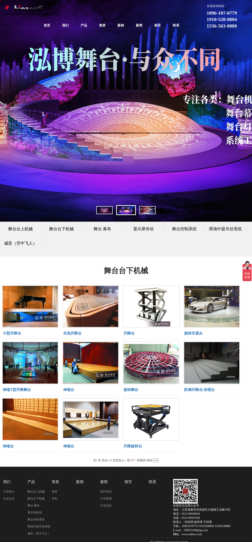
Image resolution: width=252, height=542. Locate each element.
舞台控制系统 (36, 519)
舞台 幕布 (33, 505)
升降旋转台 (133, 446)
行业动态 (106, 505)
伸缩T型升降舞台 (17, 390)
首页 (47, 25)
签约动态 (106, 491)
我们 (65, 25)
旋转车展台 (193, 333)
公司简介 (9, 491)
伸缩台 (68, 390)
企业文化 (9, 498)
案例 (120, 25)
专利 (54, 498)
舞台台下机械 (36, 498)
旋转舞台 (131, 390)
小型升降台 (12, 333)
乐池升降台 (72, 333)
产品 (84, 25)
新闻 (139, 25)
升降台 (129, 333)
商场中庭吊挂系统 (38, 526)
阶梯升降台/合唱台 (199, 390)
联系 (176, 25)
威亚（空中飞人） (20, 243)
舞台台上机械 (36, 491)
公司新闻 (106, 498)
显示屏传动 (34, 512)
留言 (157, 25)
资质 (102, 25)
